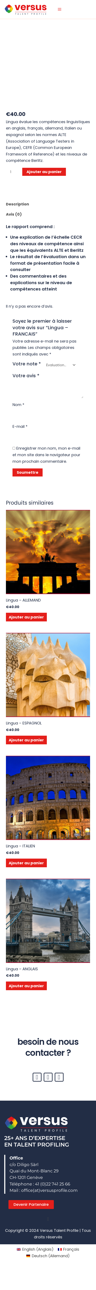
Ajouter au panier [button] (26, 617)
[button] (48, 1219)
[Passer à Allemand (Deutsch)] (48, 1256)
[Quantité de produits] (12, 172)
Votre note (27, 364)
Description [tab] (17, 204)
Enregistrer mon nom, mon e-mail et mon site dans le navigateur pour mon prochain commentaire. (46, 455)
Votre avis (26, 375)
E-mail (20, 426)
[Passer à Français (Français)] (68, 1249)
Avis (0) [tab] (14, 214)
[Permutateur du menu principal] (59, 9)
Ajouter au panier (44, 171)
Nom (18, 404)
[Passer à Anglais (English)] (35, 1249)
